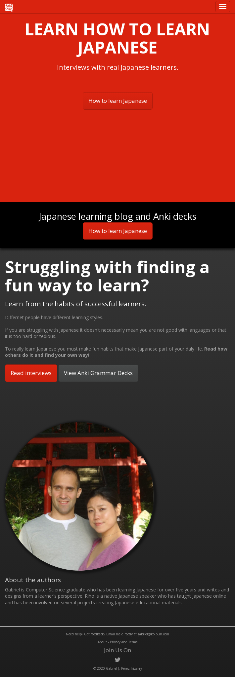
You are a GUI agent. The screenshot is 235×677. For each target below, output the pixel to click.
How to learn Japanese (117, 100)
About (102, 642)
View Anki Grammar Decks (98, 373)
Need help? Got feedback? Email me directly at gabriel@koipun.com (117, 634)
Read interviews (31, 373)
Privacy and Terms (123, 642)
